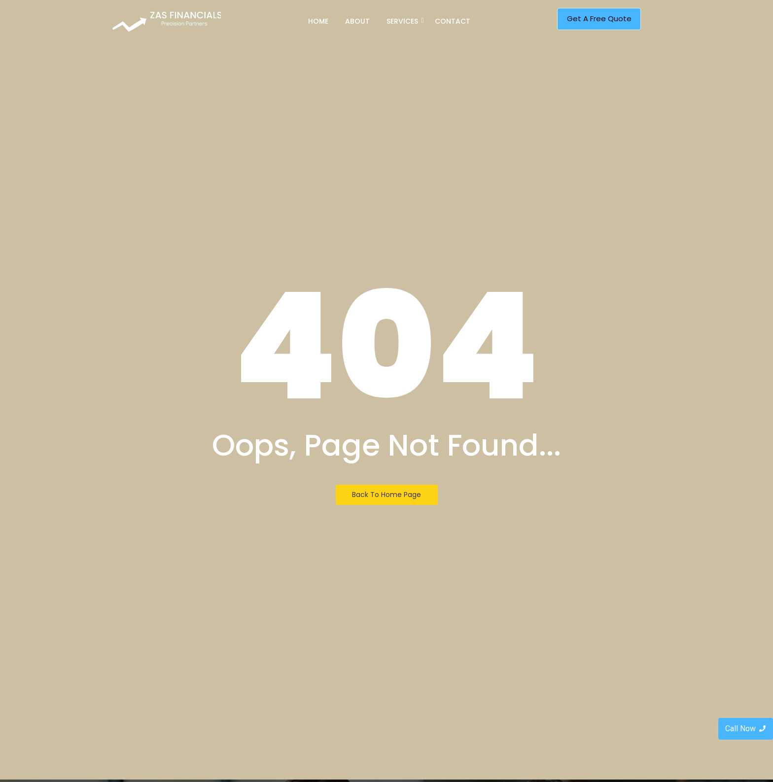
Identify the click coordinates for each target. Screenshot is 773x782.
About (357, 21)
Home (318, 21)
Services (404, 21)
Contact (452, 21)
